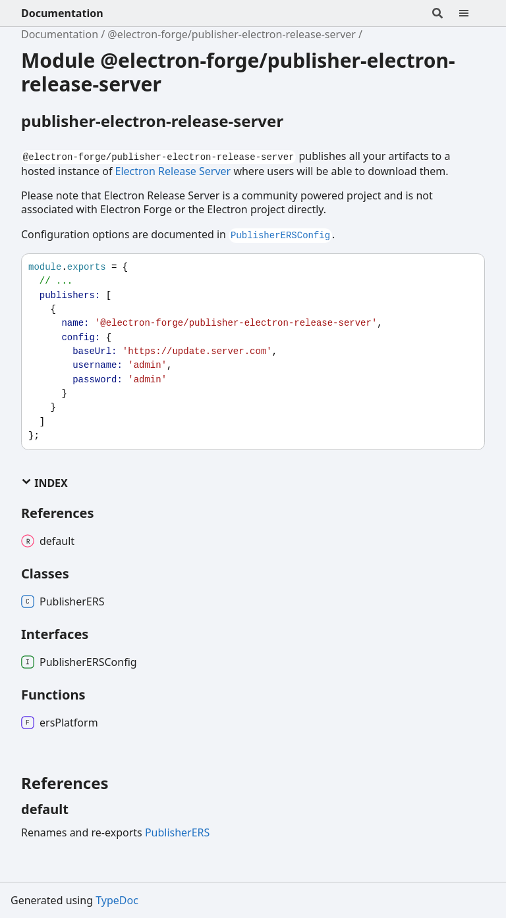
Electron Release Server (173, 171)
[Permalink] (80, 809)
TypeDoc (117, 900)
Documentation (62, 13)
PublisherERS (177, 832)
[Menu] (472, 13)
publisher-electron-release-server (152, 121)
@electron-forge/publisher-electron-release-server (231, 34)
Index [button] (44, 483)
